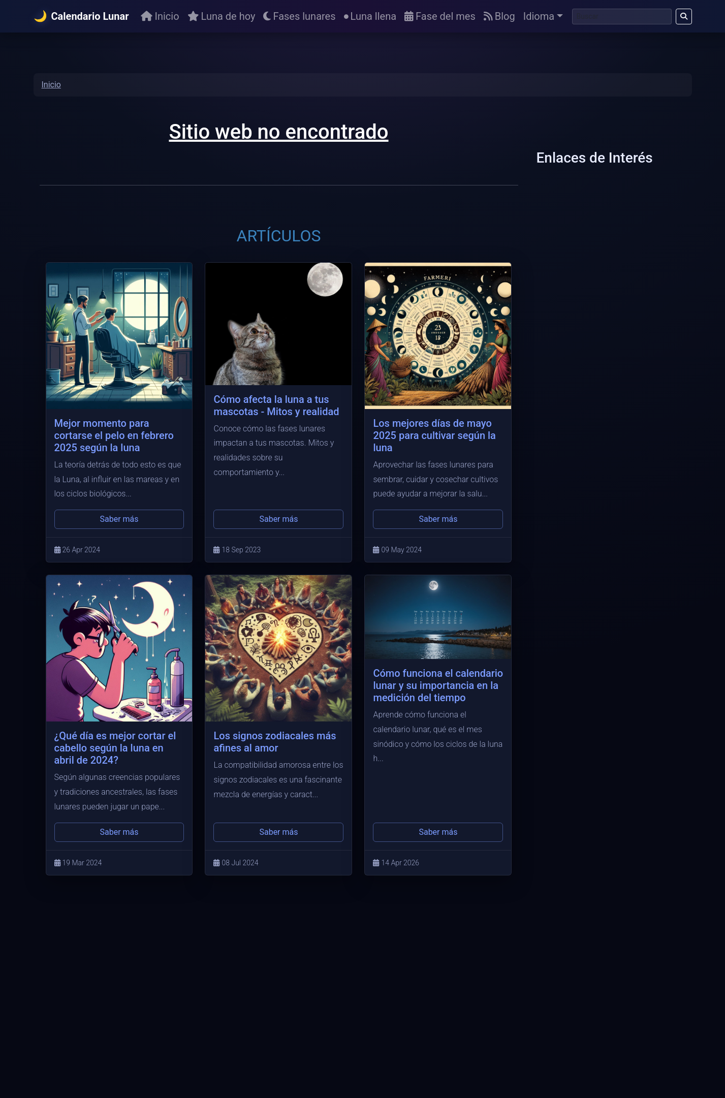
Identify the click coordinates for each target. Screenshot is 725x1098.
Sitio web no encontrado (278, 132)
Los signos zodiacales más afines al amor (274, 742)
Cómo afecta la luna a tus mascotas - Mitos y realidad (276, 405)
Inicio (160, 16)
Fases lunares (299, 16)
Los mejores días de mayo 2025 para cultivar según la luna (434, 435)
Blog (499, 16)
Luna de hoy (221, 16)
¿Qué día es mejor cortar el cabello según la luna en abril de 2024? (115, 748)
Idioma (538, 16)
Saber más (119, 519)
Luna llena (370, 16)
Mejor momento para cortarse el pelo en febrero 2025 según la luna (114, 435)
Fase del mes (440, 16)
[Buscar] (622, 16)
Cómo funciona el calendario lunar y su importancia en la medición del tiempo (438, 685)
